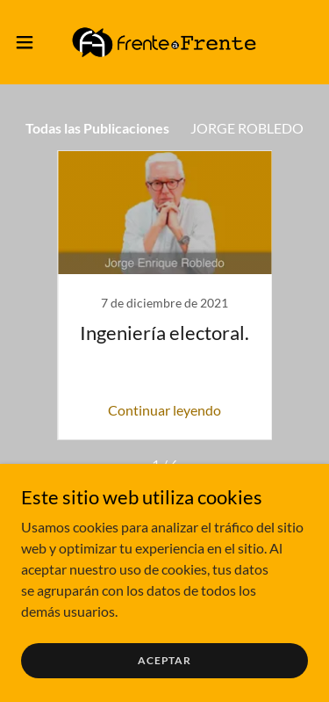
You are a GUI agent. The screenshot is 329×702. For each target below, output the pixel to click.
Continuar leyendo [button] (164, 410)
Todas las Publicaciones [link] (97, 127)
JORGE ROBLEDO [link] (247, 127)
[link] (164, 42)
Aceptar (164, 660)
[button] (30, 42)
